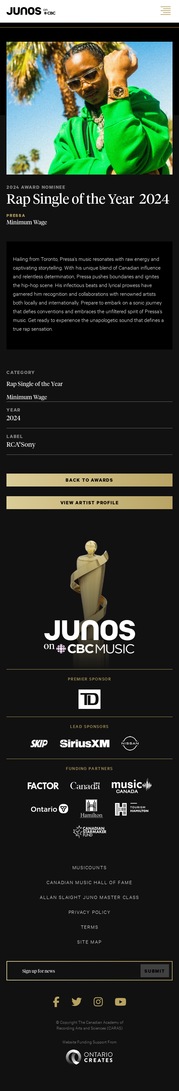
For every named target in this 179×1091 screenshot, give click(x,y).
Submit (154, 971)
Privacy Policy (89, 912)
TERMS (90, 927)
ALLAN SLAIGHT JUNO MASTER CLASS (89, 897)
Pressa (16, 215)
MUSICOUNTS (89, 867)
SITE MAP (89, 941)
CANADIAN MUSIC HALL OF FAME (89, 882)
